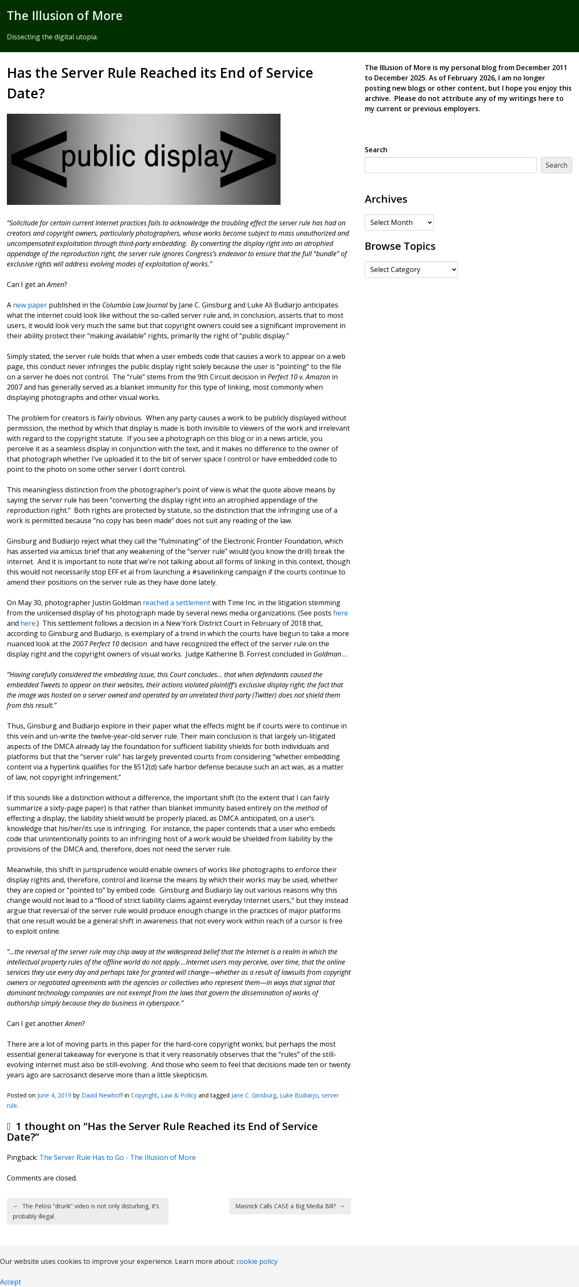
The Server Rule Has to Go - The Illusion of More (117, 1157)
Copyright (144, 1095)
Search (376, 149)
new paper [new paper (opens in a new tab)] (30, 305)
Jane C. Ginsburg (253, 1095)
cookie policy (257, 1261)
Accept (10, 1282)
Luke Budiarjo (299, 1095)
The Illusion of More (65, 15)
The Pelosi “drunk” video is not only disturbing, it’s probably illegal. (86, 1211)
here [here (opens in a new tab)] (340, 613)
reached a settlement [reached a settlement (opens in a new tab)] (176, 602)
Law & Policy (179, 1095)
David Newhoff (102, 1095)
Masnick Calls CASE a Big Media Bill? (290, 1206)
